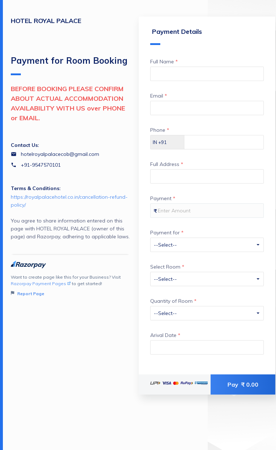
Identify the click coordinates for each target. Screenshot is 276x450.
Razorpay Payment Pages (41, 283)
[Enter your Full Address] (207, 176)
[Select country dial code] (167, 142)
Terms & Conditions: (36, 188)
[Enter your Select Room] (207, 279)
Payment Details (176, 36)
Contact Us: (25, 145)
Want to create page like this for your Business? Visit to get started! (70, 285)
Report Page (27, 293)
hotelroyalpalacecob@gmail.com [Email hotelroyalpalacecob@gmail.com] (60, 154)
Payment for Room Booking (69, 65)
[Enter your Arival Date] (207, 347)
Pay (242, 384)
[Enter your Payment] (207, 210)
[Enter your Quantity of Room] (207, 313)
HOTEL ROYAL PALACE (46, 21)
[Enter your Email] (207, 108)
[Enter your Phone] (223, 142)
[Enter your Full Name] (207, 74)
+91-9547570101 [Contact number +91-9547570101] (41, 165)
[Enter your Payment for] (207, 245)
